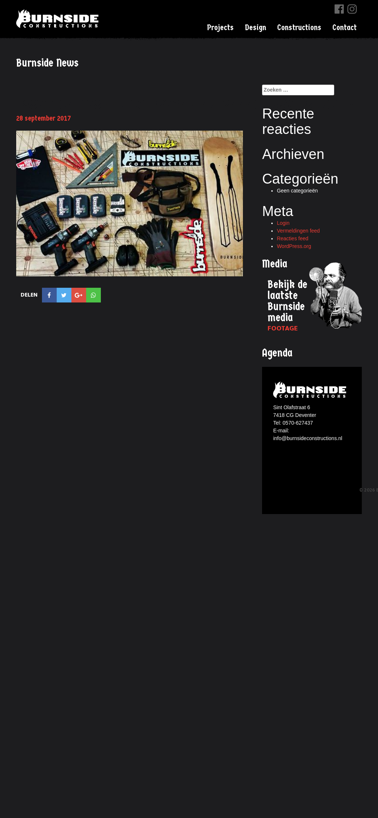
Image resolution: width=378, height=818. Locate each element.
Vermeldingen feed (298, 231)
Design (255, 27)
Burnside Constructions (58, 18)
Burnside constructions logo (311, 390)
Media (274, 264)
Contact (344, 27)
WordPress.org (294, 246)
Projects (220, 27)
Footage (283, 328)
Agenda (277, 353)
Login (283, 223)
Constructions (299, 27)
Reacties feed (292, 238)
